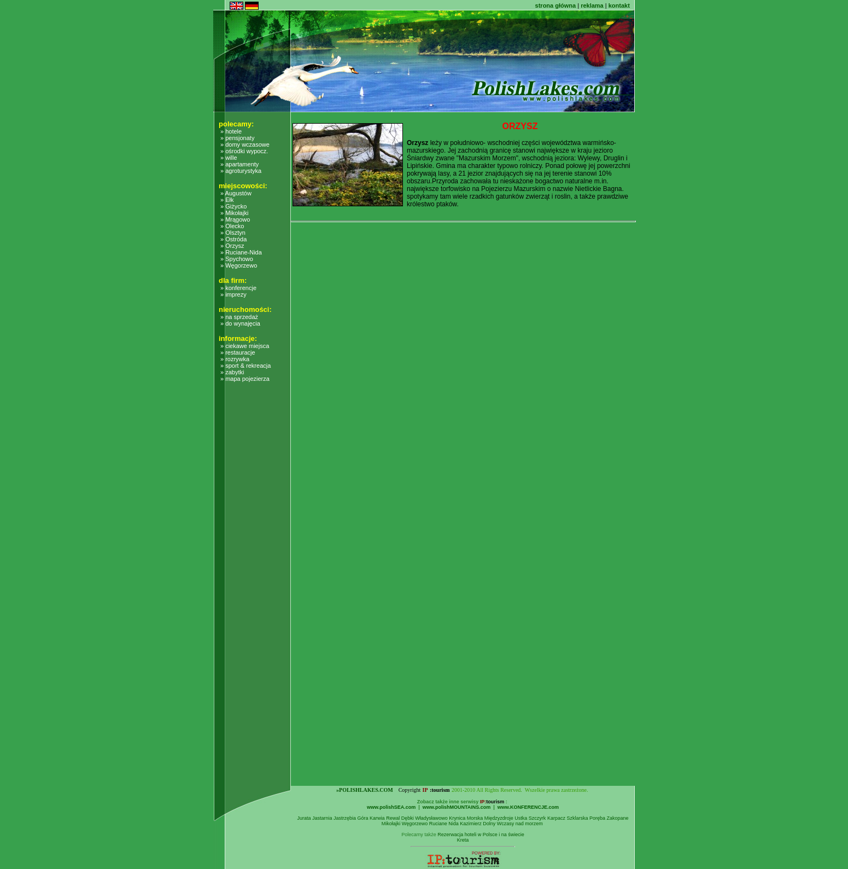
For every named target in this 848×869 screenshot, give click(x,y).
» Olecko (232, 226)
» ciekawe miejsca (244, 346)
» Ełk (226, 199)
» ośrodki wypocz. (244, 151)
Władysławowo (431, 818)
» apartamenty (239, 164)
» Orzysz (232, 245)
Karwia (377, 818)
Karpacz (556, 818)
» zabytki (232, 372)
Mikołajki (391, 823)
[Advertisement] (258, 621)
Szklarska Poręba (585, 818)
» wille (228, 157)
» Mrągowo (235, 219)
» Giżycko (233, 206)
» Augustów (236, 193)
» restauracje (237, 352)
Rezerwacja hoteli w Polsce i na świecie (480, 834)
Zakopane (617, 818)
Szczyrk (537, 818)
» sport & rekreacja (245, 365)
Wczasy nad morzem (520, 823)
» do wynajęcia (240, 323)
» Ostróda (233, 239)
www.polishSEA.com (391, 807)
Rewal (393, 818)
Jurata (304, 818)
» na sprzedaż (239, 317)
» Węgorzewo (238, 265)
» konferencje (238, 288)
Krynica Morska (466, 818)
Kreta (463, 840)
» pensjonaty (237, 138)
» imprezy (233, 294)
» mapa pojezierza (245, 378)
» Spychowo (236, 259)
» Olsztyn (232, 232)
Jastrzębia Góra (351, 818)
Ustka (520, 818)
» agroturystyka (240, 170)
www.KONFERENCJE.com (528, 807)
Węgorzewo (415, 823)
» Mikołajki (234, 213)
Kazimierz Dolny (477, 823)
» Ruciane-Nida (241, 252)
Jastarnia (322, 818)
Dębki (407, 818)
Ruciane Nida (444, 823)
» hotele (231, 131)
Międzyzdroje (498, 818)
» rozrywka (234, 359)
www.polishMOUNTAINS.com (457, 807)
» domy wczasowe (245, 144)
